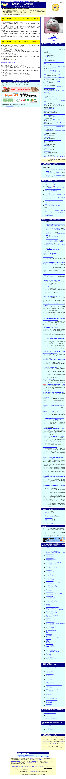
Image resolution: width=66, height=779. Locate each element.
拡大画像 (53, 37)
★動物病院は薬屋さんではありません (51, 411)
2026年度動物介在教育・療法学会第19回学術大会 (54, 156)
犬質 (46, 202)
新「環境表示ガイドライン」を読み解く (52, 81)
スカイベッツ (48, 649)
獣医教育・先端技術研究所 (51, 650)
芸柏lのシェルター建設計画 (51, 190)
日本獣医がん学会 (49, 581)
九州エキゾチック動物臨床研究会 (53, 615)
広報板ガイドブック (29, 755)
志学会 (47, 653)
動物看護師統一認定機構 (51, 658)
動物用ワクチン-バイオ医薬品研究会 (54, 685)
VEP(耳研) (48, 604)
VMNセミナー (49, 642)
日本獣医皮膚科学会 (50, 575)
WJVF (47, 566)
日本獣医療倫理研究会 (50, 619)
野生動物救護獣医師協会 (51, 624)
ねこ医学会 (48, 618)
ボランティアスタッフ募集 (38, 766)
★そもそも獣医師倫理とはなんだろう (51, 249)
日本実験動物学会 (49, 728)
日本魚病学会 (48, 704)
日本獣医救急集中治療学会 (51, 586)
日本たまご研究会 (49, 693)
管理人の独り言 (48, 512)
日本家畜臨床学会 (49, 670)
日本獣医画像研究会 (50, 622)
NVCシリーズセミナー (51, 632)
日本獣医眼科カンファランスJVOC (53, 562)
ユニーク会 (48, 730)
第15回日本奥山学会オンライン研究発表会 (53, 122)
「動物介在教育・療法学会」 (50, 53)
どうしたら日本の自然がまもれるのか (52, 142)
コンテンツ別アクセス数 (48, 523)
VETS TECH (48, 639)
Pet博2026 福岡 (47, 137)
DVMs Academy (49, 635)
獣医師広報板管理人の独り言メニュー (21, 1)
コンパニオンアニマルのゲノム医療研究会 (55, 609)
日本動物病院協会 (49, 558)
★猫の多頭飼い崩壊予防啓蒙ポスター (51, 253)
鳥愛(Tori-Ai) (46, 97)
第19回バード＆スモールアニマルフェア (52, 140)
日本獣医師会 (48, 555)
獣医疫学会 (48, 715)
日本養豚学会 (48, 676)
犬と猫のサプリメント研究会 (52, 626)
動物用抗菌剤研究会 (50, 701)
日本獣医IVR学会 (49, 596)
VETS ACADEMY (49, 644)
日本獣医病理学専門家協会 (51, 612)
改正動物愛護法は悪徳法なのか (51, 191)
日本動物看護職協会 (50, 657)
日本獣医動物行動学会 (50, 597)
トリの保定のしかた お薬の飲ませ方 (54, 172)
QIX (46, 631)
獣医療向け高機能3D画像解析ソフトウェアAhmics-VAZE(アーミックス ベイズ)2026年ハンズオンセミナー (55, 553)
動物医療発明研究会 (50, 620)
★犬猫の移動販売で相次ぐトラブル (50, 327)
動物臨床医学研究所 (50, 564)
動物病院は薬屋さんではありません (53, 226)
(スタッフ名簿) (28, 762)
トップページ (48, 511)
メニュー (45, 166)
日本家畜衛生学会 (49, 671)
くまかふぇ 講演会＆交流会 (50, 116)
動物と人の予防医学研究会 (51, 611)
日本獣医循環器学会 (50, 571)
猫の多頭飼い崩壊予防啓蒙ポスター (53, 228)
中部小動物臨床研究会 (50, 613)
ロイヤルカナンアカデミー (51, 567)
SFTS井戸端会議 (48, 215)
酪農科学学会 (48, 675)
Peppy (47, 550)
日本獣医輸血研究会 (50, 605)
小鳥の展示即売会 (47, 148)
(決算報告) (34, 761)
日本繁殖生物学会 (49, 674)
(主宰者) (31, 758)
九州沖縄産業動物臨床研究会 (52, 698)
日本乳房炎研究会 (49, 690)
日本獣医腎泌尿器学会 (50, 572)
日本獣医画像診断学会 (50, 579)
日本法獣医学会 (49, 590)
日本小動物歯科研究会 (50, 602)
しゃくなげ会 (48, 705)
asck (46, 636)
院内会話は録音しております (52, 239)
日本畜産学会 (48, 672)
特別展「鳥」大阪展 (48, 59)
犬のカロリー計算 (48, 518)
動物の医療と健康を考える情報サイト (54, 637)
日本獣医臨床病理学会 (50, 583)
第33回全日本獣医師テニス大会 (50, 153)
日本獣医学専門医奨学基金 (51, 600)
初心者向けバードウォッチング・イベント (53, 74)
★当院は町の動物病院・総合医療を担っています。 (54, 428)
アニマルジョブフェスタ (51, 628)
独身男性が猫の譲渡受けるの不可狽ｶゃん (54, 200)
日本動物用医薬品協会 (50, 683)
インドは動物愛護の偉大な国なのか (52, 205)
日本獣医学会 (48, 570)
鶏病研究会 (48, 696)
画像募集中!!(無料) (53, 38)
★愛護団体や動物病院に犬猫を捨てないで (52, 296)
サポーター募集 (9, 106)
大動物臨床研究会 (49, 686)
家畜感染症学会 (49, 679)
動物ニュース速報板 (49, 520)
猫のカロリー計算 (48, 519)
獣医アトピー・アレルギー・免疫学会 (54, 593)
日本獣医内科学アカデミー (51, 601)
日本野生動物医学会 (50, 594)
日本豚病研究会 (49, 691)
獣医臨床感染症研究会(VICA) (52, 607)
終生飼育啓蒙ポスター (50, 232)
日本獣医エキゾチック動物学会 (52, 585)
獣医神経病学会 (49, 578)
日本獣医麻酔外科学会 (50, 574)
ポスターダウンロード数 (50, 515)
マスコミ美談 (48, 201)
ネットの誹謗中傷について (50, 193)
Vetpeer (47, 640)
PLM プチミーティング (49, 108)
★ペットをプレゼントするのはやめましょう (52, 287)
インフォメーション (22, 756)
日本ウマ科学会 (49, 680)
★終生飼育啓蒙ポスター (48, 257)
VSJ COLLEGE (49, 634)
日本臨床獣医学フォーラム (51, 563)
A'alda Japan (48, 654)
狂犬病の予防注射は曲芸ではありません (54, 236)
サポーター (61, 741)
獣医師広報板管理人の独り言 (34, 756)
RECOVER (48, 647)
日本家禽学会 (48, 678)
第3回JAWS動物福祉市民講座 (50, 111)
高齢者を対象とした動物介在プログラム (52, 119)
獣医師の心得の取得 (49, 204)
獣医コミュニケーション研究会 (52, 689)
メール (54, 159)
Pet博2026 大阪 (47, 145)
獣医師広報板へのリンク (17, 766)
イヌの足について (49, 173)
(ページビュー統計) (50, 762)
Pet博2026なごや (47, 134)
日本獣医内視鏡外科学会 (51, 598)
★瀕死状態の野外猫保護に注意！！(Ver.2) (55, 384)
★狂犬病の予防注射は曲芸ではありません (52, 367)
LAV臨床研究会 (49, 616)
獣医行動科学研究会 (50, 694)
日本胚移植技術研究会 (50, 687)
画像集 (53, 40)
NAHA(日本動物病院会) (51, 559)
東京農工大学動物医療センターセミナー (54, 645)
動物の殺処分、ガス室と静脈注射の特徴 (54, 175)
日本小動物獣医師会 (50, 556)
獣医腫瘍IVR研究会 (50, 627)
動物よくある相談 (48, 513)
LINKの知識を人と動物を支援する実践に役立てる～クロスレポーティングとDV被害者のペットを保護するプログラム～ (54, 126)
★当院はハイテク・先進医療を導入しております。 (54, 436)
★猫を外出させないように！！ (49, 379)
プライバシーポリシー (50, 766)
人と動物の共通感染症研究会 (52, 718)
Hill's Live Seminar (49, 568)
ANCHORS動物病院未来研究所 (52, 651)
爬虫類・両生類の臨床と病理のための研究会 (55, 623)
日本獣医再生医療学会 (50, 587)
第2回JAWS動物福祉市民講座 (50, 56)
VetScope (47, 641)
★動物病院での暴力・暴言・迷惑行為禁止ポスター (54, 392)
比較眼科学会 (48, 589)
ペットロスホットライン (49, 48)
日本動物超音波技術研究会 (51, 700)
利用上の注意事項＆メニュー (48, 182)
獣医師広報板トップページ (6, 1)
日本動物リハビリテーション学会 (53, 582)
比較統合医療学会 (49, 592)
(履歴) (40, 759)
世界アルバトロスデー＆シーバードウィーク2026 (54, 114)
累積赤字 (54, 743)
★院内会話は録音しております (49, 397)
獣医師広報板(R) (34, 771)
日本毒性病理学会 (49, 729)
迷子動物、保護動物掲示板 (50, 516)
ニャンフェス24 (47, 151)
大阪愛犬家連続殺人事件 (8, 62)
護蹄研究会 (48, 697)
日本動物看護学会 (49, 655)
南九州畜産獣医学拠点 (50, 682)
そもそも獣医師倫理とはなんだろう (53, 240)
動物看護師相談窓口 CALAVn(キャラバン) (55, 660)
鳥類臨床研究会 (49, 560)
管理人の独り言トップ (49, 185)
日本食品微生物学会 (50, 716)
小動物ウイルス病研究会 (51, 608)
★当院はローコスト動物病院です (50, 447)
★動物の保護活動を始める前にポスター (51, 280)
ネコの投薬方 (48, 176)
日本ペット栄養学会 (50, 577)
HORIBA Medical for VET (51, 646)
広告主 (18, 761)
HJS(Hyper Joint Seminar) (51, 630)
